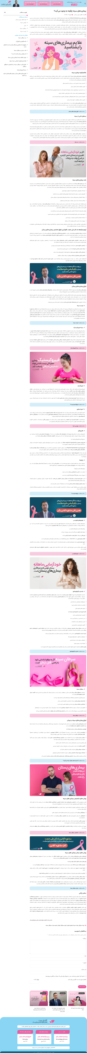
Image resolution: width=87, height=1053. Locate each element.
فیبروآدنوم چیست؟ (74, 404)
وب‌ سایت (83, 969)
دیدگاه (84, 938)
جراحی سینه (23, 23)
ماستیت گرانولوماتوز (74, 651)
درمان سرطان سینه (74, 888)
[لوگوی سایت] (6, 3)
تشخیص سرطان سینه (73, 832)
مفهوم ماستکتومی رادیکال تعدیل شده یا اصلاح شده (15, 46)
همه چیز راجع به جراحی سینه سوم (18, 61)
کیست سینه (75, 323)
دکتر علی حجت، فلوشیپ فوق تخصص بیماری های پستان (59, 229)
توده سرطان (81, 925)
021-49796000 (43, 4)
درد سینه (76, 142)
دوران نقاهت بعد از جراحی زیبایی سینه (17, 57)
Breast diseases (74, 18)
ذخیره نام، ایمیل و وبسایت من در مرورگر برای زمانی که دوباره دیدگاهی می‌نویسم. (65, 976)
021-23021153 (30, 4)
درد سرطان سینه (22, 38)
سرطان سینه (75, 715)
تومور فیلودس (75, 554)
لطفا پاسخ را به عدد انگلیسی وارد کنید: (77, 979)
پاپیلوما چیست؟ (74, 493)
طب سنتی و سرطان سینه (20, 50)
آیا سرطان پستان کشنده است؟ (18, 54)
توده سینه (75, 925)
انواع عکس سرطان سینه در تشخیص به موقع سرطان (15, 65)
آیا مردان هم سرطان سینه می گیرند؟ (70, 760)
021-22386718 (56, 4)
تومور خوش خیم (69, 925)
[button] (5, 12)
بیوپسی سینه (75, 426)
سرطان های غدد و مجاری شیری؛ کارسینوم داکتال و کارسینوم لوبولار (39, 1009)
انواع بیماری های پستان (73, 111)
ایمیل (84, 963)
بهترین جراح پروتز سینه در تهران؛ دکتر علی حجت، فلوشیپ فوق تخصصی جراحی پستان (58, 1009)
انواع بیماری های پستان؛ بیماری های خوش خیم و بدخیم (15, 74)
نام (85, 956)
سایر (25, 25)
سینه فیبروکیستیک (74, 348)
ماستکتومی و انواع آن (21, 41)
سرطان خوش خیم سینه (58, 925)
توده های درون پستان (79, 15)
